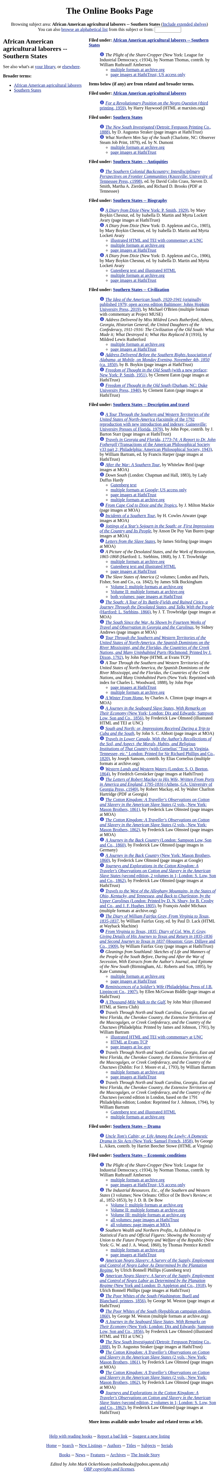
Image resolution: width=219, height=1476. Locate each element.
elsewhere (71, 66)
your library (45, 66)
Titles (131, 1445)
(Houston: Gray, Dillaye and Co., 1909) (157, 939)
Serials (167, 1445)
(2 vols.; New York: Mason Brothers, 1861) (154, 804)
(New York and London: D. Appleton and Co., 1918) (157, 1280)
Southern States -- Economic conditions (149, 1155)
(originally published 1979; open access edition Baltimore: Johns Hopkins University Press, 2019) (154, 304)
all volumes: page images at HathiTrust (144, 1219)
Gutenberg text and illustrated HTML (143, 270)
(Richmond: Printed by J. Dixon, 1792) (155, 647)
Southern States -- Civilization (141, 289)
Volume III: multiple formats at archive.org (148, 1215)
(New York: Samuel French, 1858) (154, 1138)
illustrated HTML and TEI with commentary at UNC (156, 240)
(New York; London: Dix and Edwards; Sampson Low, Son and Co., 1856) (156, 713)
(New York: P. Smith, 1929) (146, 210)
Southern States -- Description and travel (151, 404)
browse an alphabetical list (84, 29)
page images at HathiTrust (133, 152)
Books (64, 1454)
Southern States (27, 90)
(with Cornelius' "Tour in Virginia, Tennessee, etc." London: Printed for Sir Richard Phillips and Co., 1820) (157, 748)
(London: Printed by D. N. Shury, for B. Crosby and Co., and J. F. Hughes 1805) (157, 898)
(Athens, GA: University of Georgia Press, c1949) (157, 784)
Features (97, 1454)
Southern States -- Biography (140, 200)
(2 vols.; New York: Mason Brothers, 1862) (154, 824)
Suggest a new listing (151, 1436)
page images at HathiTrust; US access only (147, 74)
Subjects (148, 1445)
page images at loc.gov (130, 1047)
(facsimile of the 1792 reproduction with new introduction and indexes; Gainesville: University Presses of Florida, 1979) (154, 421)
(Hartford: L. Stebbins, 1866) (157, 607)
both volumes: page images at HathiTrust (146, 596)
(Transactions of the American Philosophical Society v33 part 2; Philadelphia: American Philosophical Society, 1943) (157, 444)
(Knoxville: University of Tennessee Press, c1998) (156, 176)
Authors (114, 1445)
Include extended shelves (184, 24)
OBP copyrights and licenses (109, 1469)
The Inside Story (145, 1454)
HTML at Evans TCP (129, 1042)
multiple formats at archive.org (137, 69)
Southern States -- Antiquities (140, 161)
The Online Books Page (109, 11)
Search (68, 1445)
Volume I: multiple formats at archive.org (146, 586)
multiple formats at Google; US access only (148, 490)
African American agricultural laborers (48, 85)
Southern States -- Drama (137, 1126)
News (80, 1454)
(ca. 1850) (155, 359)
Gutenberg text (123, 485)
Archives (118, 1454)
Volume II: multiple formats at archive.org (147, 591)
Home (51, 1445)
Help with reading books (70, 1436)
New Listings (90, 1445)
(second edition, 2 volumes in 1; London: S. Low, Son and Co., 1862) (158, 873)
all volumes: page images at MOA (140, 1224)
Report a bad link (112, 1436)
